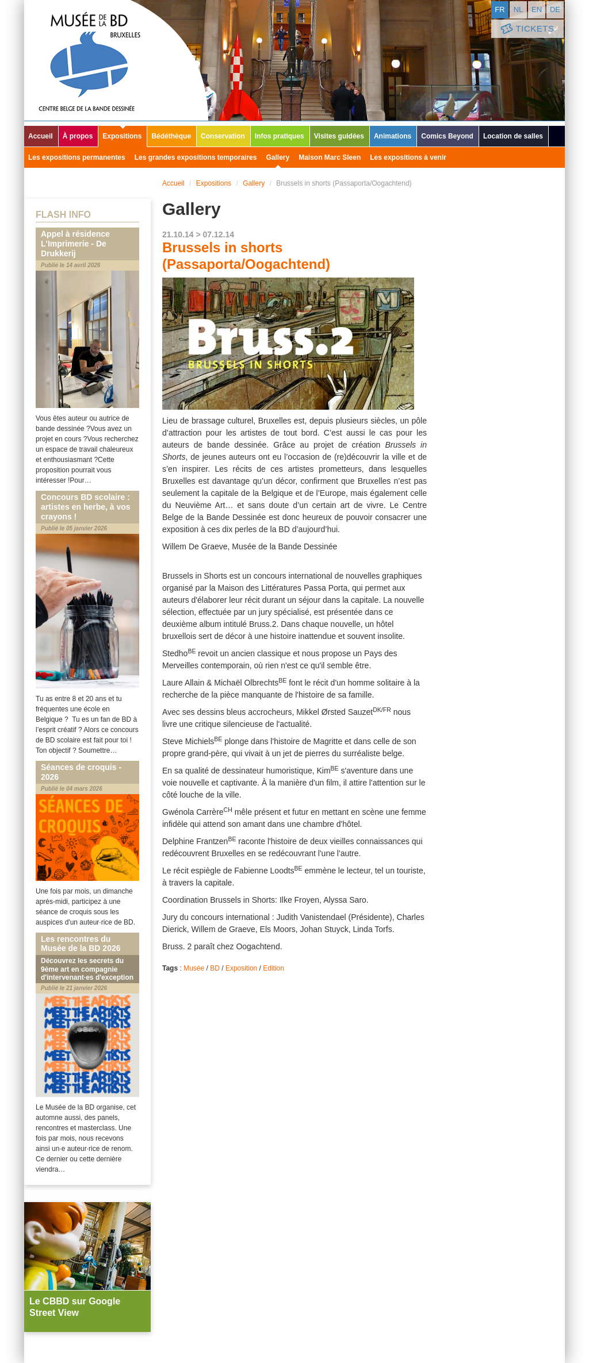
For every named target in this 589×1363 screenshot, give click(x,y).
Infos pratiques (279, 136)
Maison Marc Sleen (330, 157)
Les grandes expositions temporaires (196, 157)
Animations (392, 136)
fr (499, 9)
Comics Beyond (447, 136)
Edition (273, 968)
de (555, 9)
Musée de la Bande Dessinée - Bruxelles (116, 60)
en (536, 9)
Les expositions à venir (408, 157)
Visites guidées (339, 136)
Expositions (121, 136)
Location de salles (513, 136)
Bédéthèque (171, 136)
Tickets (526, 29)
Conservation (223, 136)
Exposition (241, 968)
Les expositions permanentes (76, 157)
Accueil (40, 136)
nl (518, 9)
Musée (193, 968)
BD (215, 968)
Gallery (277, 157)
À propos (78, 136)
